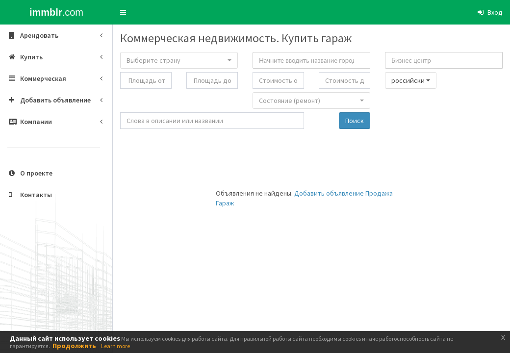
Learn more (115, 346)
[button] (123, 12)
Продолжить (74, 345)
